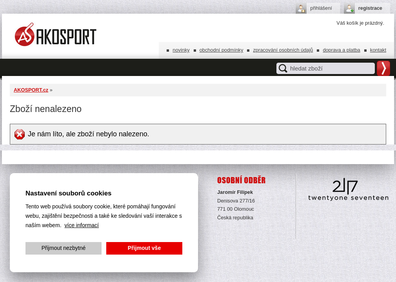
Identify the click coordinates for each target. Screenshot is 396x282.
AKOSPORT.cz (31, 90)
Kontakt (378, 50)
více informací (81, 225)
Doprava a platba (341, 50)
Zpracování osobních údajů (283, 50)
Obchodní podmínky (221, 50)
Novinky (181, 50)
